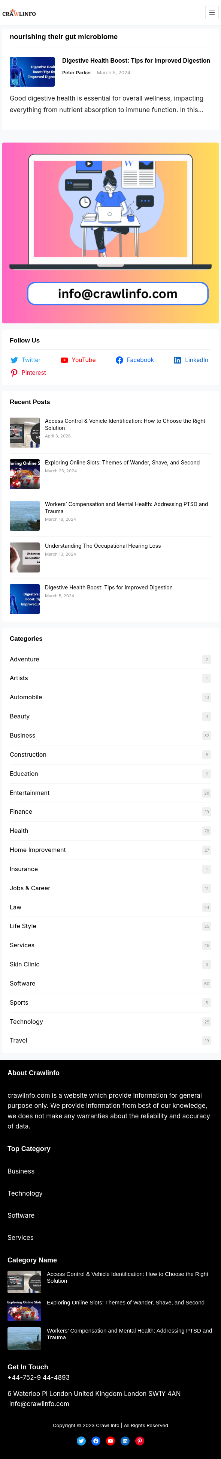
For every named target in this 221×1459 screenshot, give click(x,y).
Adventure (24, 659)
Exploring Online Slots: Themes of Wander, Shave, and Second (122, 462)
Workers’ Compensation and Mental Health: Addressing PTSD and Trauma (129, 1333)
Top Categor (27, 1148)
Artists (19, 678)
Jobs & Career (30, 888)
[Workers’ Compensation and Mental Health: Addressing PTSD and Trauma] (25, 516)
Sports (19, 1002)
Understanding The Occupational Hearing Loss (103, 545)
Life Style (23, 926)
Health (19, 830)
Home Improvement (38, 849)
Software (22, 983)
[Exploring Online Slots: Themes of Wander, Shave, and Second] (25, 474)
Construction (28, 754)
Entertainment (29, 792)
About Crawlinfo (33, 1073)
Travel (18, 1040)
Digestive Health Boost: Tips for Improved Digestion (136, 60)
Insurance (24, 869)
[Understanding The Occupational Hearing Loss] (25, 557)
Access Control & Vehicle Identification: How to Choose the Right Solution (127, 1277)
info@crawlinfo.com (38, 1404)
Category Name (32, 1260)
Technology (26, 1021)
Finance (21, 811)
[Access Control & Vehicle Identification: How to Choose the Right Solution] (25, 433)
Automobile (26, 697)
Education (24, 773)
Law (15, 907)
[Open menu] (212, 12)
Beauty (20, 716)
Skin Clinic (24, 964)
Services (22, 945)
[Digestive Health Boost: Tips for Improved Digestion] (25, 599)
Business (23, 735)
